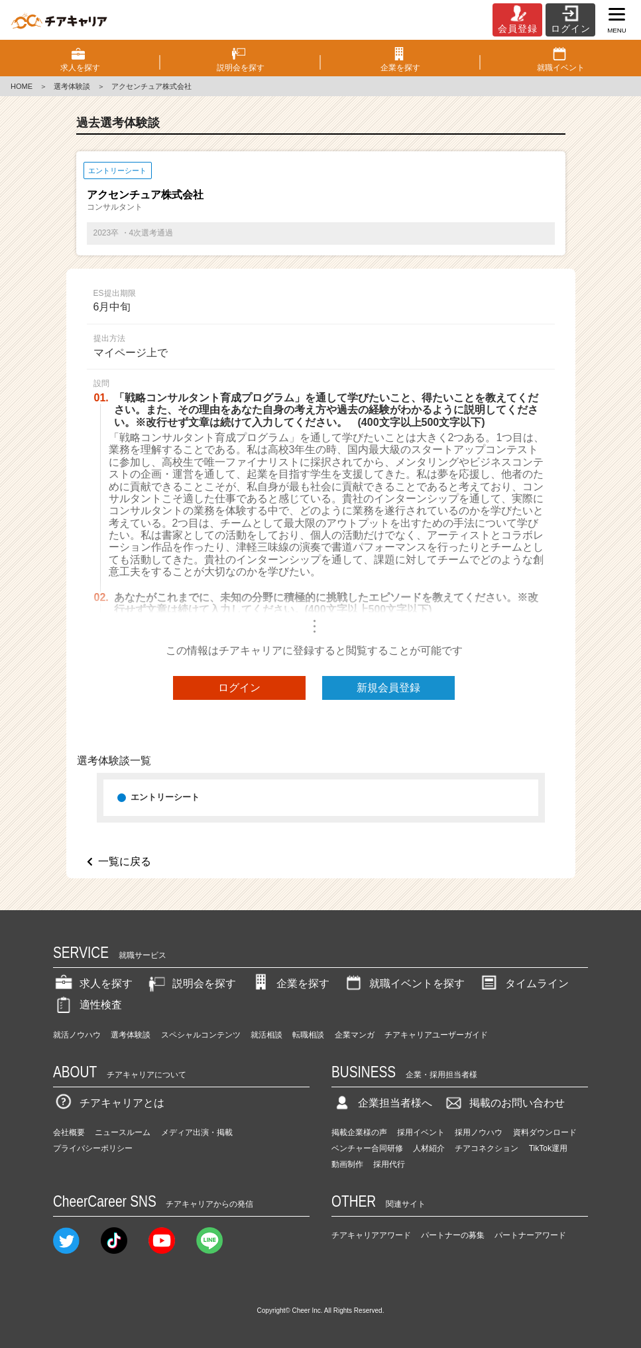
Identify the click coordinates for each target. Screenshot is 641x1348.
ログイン (239, 687)
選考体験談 (72, 86)
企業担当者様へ (381, 1103)
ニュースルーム (122, 1132)
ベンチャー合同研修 (367, 1148)
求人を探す (93, 983)
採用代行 (389, 1164)
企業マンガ (355, 1035)
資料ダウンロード (545, 1132)
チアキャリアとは (108, 1103)
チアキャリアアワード (371, 1235)
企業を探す (289, 983)
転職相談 (308, 1035)
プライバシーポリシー (93, 1148)
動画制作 (347, 1164)
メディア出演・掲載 (197, 1132)
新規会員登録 (388, 687)
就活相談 (266, 1035)
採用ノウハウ (478, 1132)
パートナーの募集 (453, 1235)
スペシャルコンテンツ (201, 1035)
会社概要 (69, 1132)
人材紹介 (429, 1148)
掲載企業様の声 (359, 1132)
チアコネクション (486, 1148)
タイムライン (524, 983)
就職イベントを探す (404, 983)
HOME (21, 86)
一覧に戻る (124, 861)
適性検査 (87, 1004)
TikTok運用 (548, 1148)
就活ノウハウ (77, 1035)
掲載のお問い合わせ (504, 1103)
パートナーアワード (530, 1235)
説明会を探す (191, 983)
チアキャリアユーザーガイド (436, 1035)
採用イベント (421, 1132)
